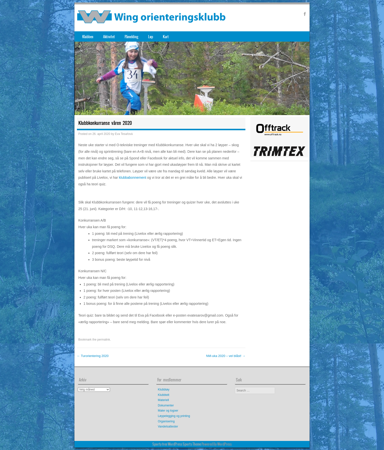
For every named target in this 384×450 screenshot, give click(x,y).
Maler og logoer (168, 410)
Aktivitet (109, 36)
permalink (103, 339)
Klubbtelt (163, 395)
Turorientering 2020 (92, 356)
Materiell (163, 400)
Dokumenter (166, 405)
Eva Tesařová (124, 134)
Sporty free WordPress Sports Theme (176, 444)
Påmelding (131, 36)
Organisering (166, 421)
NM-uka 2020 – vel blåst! (225, 356)
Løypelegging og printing (174, 416)
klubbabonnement (132, 177)
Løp (150, 36)
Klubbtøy (163, 389)
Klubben (87, 36)
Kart (166, 36)
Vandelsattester (168, 426)
